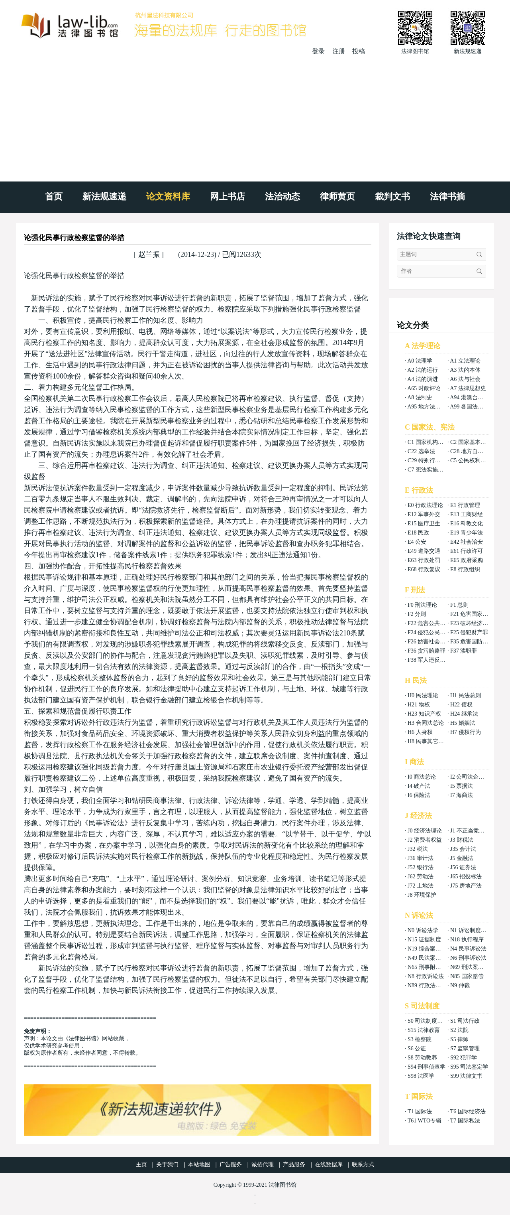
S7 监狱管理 (465, 1048)
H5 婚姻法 (462, 723)
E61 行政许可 (466, 551)
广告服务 (231, 1165)
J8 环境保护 (422, 895)
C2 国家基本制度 (471, 442)
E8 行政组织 (465, 569)
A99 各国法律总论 (472, 407)
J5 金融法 (461, 858)
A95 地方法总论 (426, 407)
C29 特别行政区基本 (432, 461)
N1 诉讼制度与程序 (474, 930)
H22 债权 (461, 705)
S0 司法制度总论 (428, 1021)
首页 (54, 196)
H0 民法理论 (423, 695)
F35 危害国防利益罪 (474, 642)
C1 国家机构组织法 (431, 442)
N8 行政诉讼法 (426, 976)
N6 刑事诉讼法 (468, 958)
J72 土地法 (421, 886)
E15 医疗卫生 (424, 524)
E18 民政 (418, 533)
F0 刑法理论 (422, 605)
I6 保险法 (419, 795)
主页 (141, 1165)
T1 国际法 (420, 1111)
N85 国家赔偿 (467, 976)
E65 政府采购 (466, 560)
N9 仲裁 (460, 985)
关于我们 (167, 1165)
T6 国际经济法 (468, 1111)
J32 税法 (418, 849)
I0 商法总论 (422, 777)
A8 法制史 (419, 397)
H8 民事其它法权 (428, 741)
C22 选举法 (421, 451)
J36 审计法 (421, 858)
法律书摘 (447, 196)
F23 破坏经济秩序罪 (474, 623)
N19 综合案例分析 (430, 949)
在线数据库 (329, 1165)
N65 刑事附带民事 (430, 967)
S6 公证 (417, 1048)
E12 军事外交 (424, 514)
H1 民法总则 (465, 695)
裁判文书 (392, 196)
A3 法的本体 (465, 370)
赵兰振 (148, 254)
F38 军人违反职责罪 (432, 660)
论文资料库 (168, 196)
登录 (318, 51)
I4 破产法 (419, 786)
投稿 (358, 51)
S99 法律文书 (466, 1076)
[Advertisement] (255, 116)
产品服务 (294, 1165)
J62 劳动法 (421, 877)
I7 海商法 (461, 795)
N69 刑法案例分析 (472, 967)
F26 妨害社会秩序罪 (432, 642)
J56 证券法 (463, 867)
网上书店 (227, 196)
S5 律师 (459, 1039)
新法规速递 (104, 196)
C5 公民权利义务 (471, 461)
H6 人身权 (420, 732)
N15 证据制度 (424, 940)
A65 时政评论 (424, 388)
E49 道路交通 (424, 551)
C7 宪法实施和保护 (431, 470)
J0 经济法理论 (425, 831)
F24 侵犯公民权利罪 (432, 632)
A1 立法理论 (465, 361)
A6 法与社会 (465, 379)
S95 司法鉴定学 (469, 1067)
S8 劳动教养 (422, 1058)
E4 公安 (417, 542)
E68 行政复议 (424, 569)
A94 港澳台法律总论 (475, 397)
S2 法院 (459, 1030)
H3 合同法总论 (426, 723)
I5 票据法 (461, 786)
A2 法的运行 (422, 370)
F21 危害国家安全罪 (474, 614)
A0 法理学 (419, 361)
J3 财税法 (461, 840)
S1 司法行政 (465, 1021)
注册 (338, 51)
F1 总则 (459, 605)
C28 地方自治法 (469, 451)
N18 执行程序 (467, 940)
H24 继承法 (464, 714)
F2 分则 (417, 614)
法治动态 (282, 196)
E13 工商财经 (466, 514)
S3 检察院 (420, 1039)
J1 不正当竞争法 (470, 831)
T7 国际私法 (465, 1121)
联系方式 (363, 1165)
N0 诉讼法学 (423, 930)
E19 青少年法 (466, 533)
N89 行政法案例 (427, 985)
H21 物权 (419, 705)
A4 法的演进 (422, 379)
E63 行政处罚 (424, 560)
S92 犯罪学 (463, 1058)
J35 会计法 (463, 849)
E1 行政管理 (465, 505)
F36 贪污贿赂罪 (426, 651)
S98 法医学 (421, 1076)
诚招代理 (262, 1165)
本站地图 (199, 1165)
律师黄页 (337, 196)
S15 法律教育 (424, 1030)
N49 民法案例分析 (430, 958)
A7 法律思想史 (468, 388)
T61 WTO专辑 (424, 1121)
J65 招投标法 (466, 877)
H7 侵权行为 (465, 732)
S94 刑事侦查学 (426, 1067)
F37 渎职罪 (463, 651)
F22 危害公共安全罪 (432, 623)
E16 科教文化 (466, 524)
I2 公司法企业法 (470, 777)
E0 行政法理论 (425, 505)
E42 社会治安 (466, 542)
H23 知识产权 (424, 714)
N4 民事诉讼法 (468, 949)
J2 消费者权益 (425, 840)
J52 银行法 (421, 867)
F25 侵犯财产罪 (469, 632)
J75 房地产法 (466, 886)
